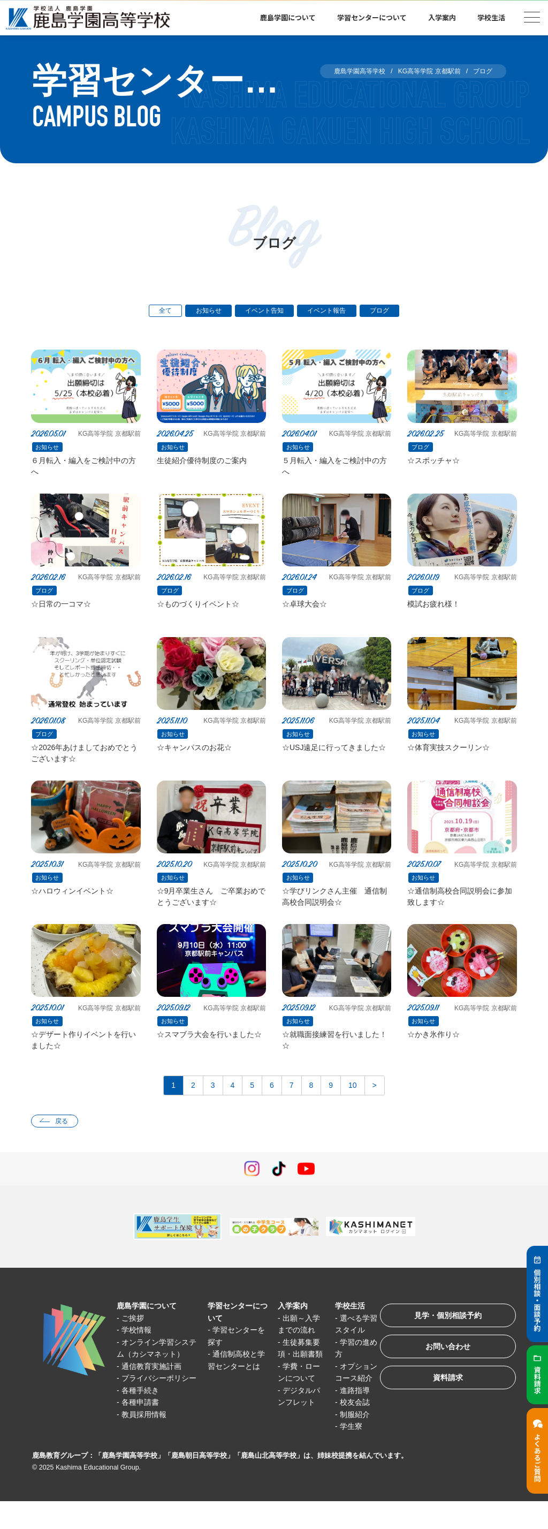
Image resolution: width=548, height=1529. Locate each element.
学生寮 (344, 1454)
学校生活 (491, 17)
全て (158, 311)
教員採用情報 (147, 1454)
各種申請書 (143, 1442)
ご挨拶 (135, 1333)
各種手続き (143, 1430)
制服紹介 (348, 1442)
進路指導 (348, 1417)
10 (358, 1099)
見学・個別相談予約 (443, 1332)
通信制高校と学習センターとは (233, 1381)
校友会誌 (348, 1430)
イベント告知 (264, 311)
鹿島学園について (288, 17)
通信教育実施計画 (155, 1393)
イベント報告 (331, 311)
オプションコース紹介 (348, 1394)
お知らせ (204, 311)
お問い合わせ (443, 1366)
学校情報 (139, 1345)
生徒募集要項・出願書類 (294, 1370)
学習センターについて (372, 17)
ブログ (387, 311)
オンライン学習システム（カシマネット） (156, 1370)
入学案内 (442, 17)
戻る (64, 1136)
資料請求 (443, 1399)
